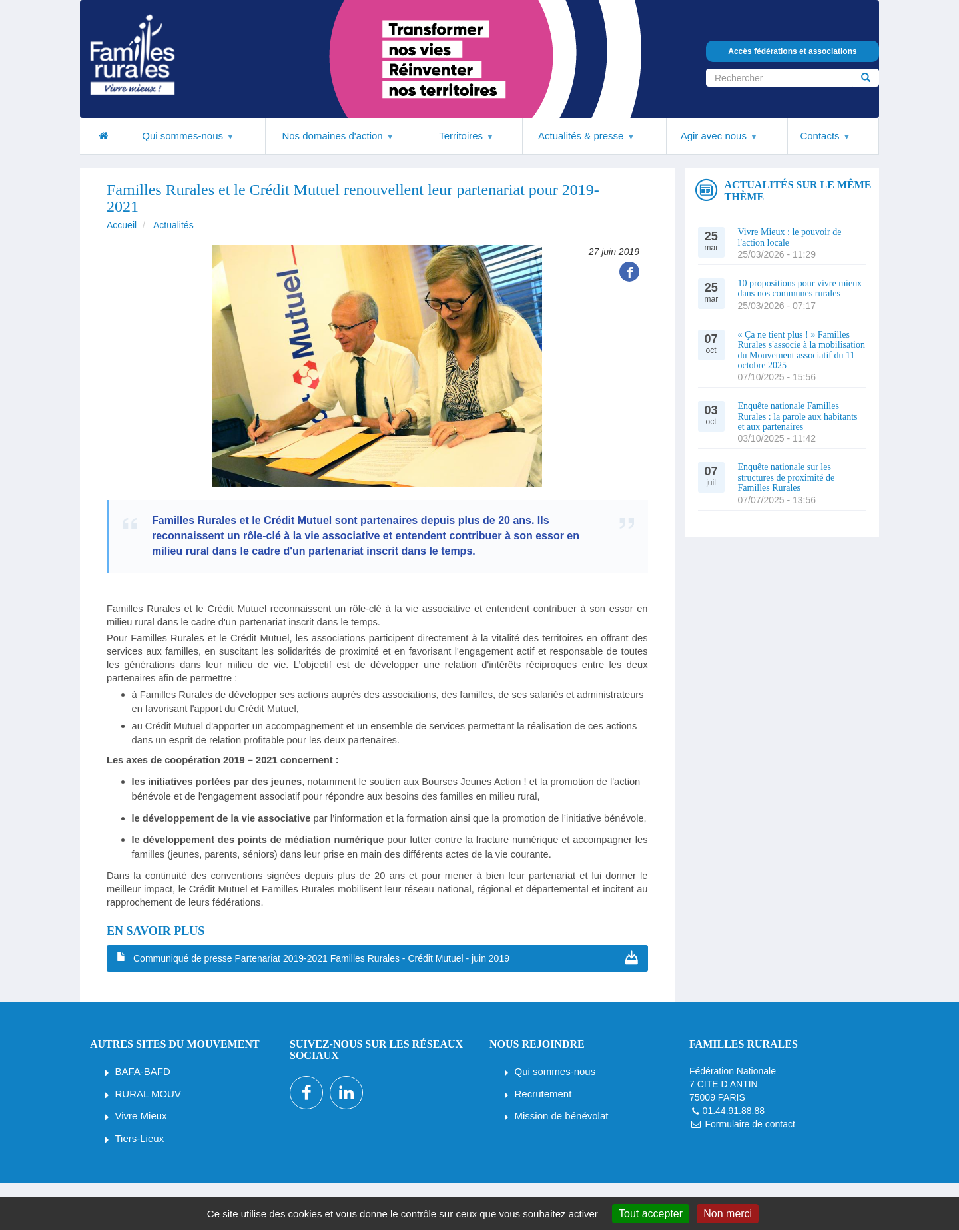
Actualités (173, 225)
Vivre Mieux (141, 1115)
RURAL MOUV (148, 1093)
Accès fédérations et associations (792, 51)
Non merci (727, 1213)
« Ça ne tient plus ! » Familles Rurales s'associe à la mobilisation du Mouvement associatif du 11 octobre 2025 (801, 350)
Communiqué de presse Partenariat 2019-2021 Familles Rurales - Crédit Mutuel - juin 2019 (321, 958)
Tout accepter (651, 1213)
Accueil (122, 225)
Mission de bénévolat (562, 1115)
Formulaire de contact (750, 1124)
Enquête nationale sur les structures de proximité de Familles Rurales (786, 477)
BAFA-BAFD (142, 1071)
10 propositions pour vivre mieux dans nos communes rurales (800, 288)
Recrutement (543, 1093)
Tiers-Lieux (139, 1138)
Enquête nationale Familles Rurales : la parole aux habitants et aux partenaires (798, 416)
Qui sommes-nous (555, 1071)
